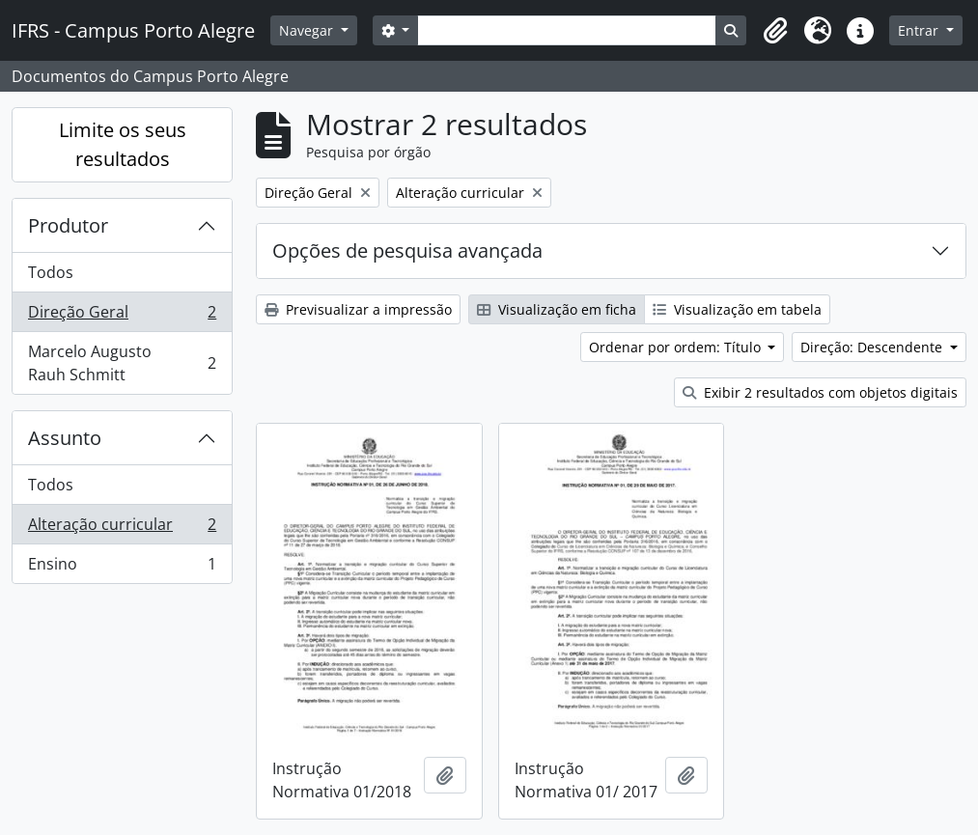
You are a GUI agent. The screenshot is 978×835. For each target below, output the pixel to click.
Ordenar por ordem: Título (677, 347)
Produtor (68, 225)
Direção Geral (121, 316)
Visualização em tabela (737, 309)
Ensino (121, 567)
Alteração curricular (121, 528)
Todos (50, 272)
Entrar (920, 30)
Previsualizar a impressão (358, 309)
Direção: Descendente (873, 347)
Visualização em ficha (556, 309)
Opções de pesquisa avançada (407, 250)
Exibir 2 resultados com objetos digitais (820, 392)
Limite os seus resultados (122, 144)
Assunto (64, 438)
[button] (775, 31)
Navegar (308, 30)
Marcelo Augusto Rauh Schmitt (121, 363)
